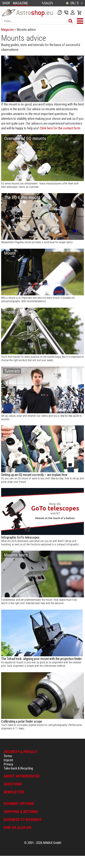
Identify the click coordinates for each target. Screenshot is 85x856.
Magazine (7, 30)
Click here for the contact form (60, 128)
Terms (8, 756)
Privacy (8, 764)
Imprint (8, 760)
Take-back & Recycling (18, 768)
